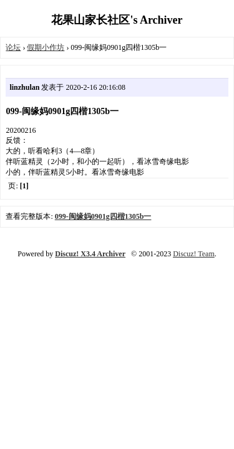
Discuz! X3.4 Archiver (90, 253)
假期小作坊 (45, 47)
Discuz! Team (194, 253)
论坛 (13, 47)
